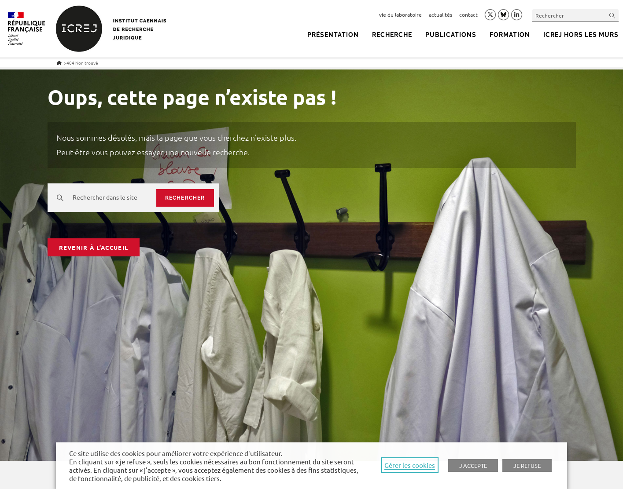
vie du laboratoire (400, 14)
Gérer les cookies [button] (409, 465)
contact (468, 14)
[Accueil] (59, 62)
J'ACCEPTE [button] (473, 465)
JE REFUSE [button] (527, 465)
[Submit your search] (612, 15)
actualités (440, 14)
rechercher (185, 198)
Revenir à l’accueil (94, 247)
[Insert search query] (575, 15)
